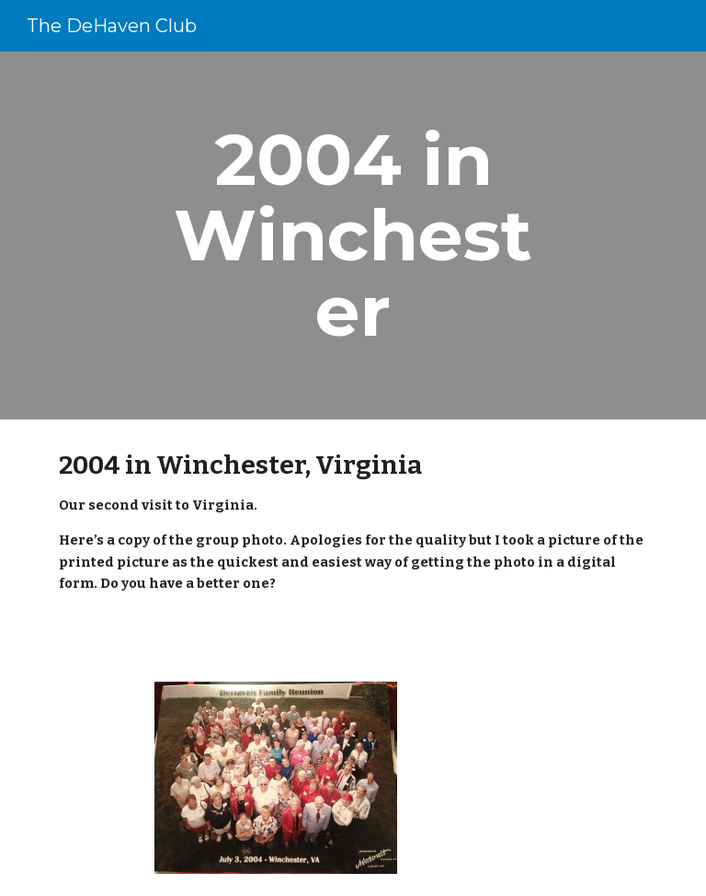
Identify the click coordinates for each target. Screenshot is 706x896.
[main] (352, 235)
